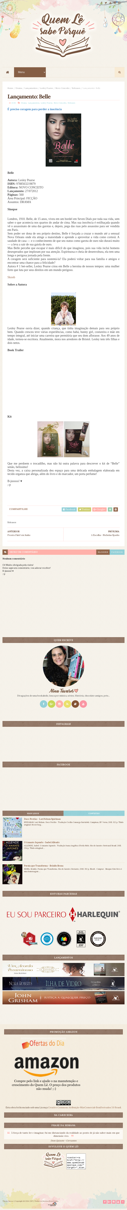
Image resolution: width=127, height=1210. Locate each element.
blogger (103, 552)
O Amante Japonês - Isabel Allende (42, 843)
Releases (76, 88)
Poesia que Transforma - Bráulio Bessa (43, 866)
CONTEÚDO (94, 814)
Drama (19, 88)
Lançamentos (31, 88)
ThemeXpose (7, 1202)
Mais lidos (33, 814)
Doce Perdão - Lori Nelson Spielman (42, 819)
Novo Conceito (62, 88)
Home (10, 88)
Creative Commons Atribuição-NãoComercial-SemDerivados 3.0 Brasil (84, 1108)
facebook (117, 552)
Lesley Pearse (46, 88)
